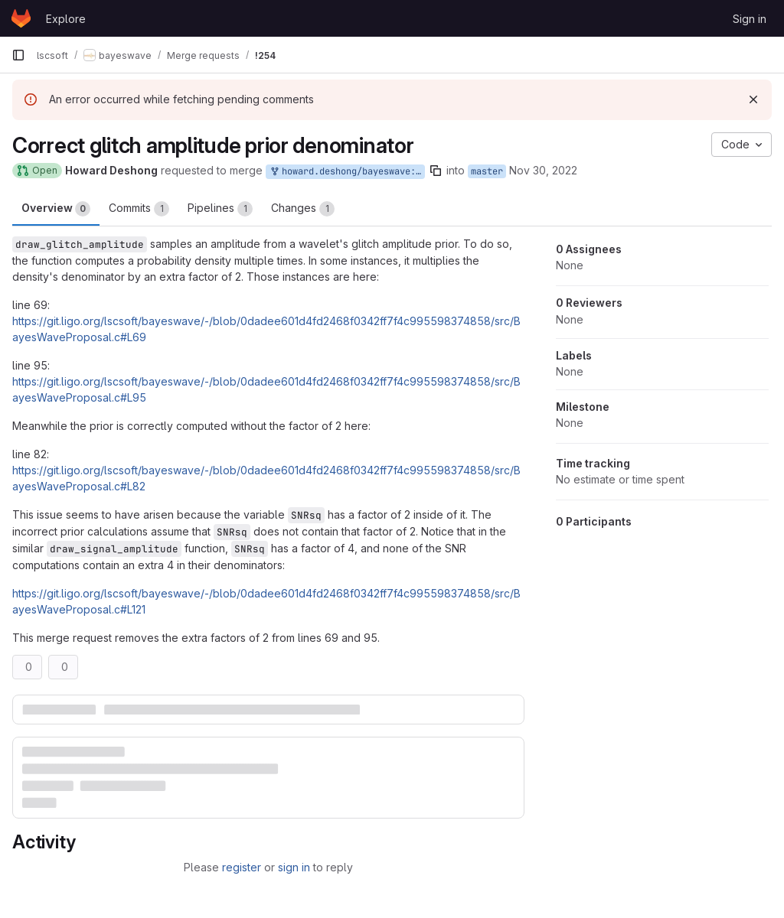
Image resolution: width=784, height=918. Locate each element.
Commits (139, 208)
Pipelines (220, 208)
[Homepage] (21, 18)
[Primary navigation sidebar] (18, 55)
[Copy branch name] (435, 170)
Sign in (749, 18)
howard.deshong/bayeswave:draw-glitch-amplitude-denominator (347, 171)
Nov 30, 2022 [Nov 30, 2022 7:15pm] (543, 170)
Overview (55, 208)
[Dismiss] (753, 99)
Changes (303, 208)
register (241, 867)
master (487, 171)
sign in (294, 867)
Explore (66, 18)
